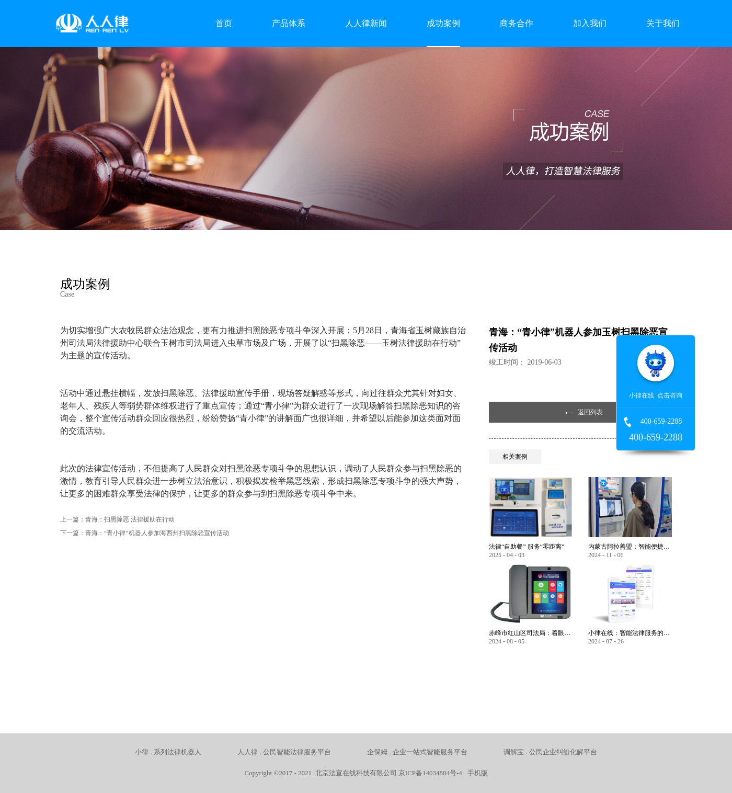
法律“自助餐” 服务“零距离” (526, 546)
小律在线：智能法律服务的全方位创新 (630, 633)
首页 (223, 23)
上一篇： (117, 519)
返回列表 (590, 412)
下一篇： (144, 533)
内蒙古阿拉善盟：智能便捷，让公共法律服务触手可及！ (630, 546)
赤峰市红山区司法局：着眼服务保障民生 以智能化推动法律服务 (531, 633)
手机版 (476, 773)
